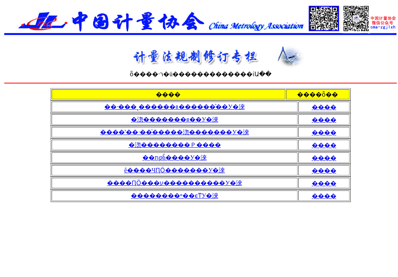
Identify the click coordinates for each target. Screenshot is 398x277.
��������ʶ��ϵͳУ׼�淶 (174, 195)
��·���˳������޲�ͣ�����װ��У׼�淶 (174, 106)
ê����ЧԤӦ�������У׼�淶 (174, 170)
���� (324, 107)
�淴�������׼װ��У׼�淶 (174, 119)
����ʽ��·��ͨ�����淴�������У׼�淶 (174, 132)
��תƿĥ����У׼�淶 (174, 157)
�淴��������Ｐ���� (175, 145)
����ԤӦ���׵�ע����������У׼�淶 (174, 183)
